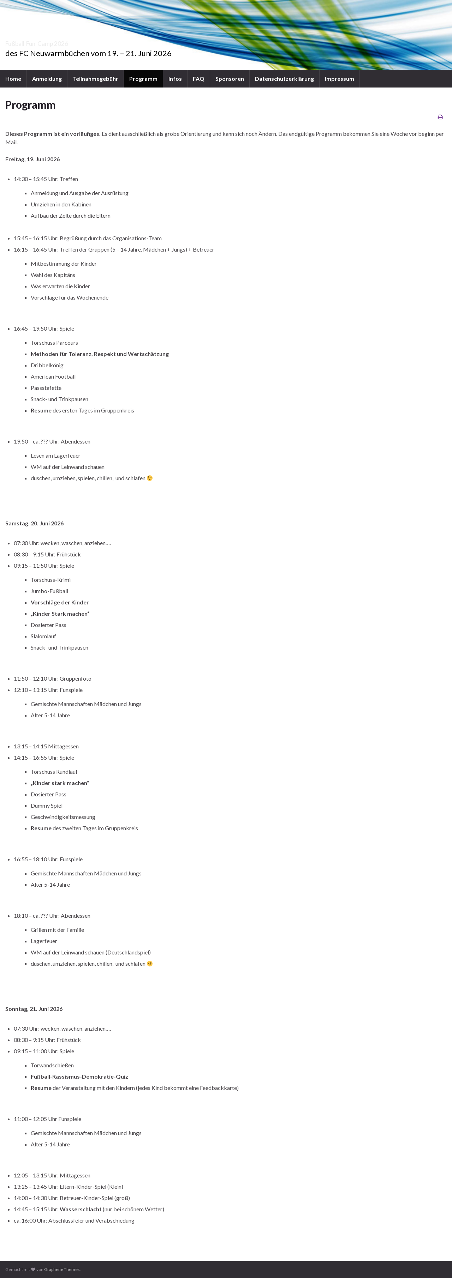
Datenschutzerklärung (284, 78)
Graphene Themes (62, 1269)
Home (13, 78)
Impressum (339, 78)
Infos (175, 78)
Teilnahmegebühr (95, 78)
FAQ (198, 78)
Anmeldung (47, 78)
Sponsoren (229, 78)
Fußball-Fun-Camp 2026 (62, 41)
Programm (143, 78)
